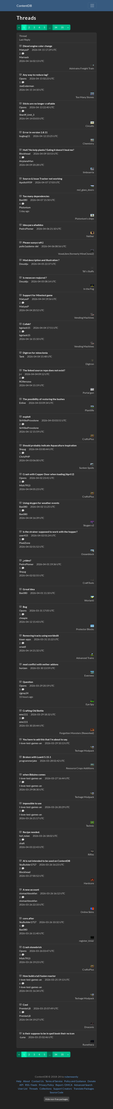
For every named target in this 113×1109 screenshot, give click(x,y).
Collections (46, 1088)
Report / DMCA (63, 1084)
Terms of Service (53, 1081)
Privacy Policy (46, 1084)
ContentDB (24, 5)
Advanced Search (83, 1084)
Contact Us (38, 1081)
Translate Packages (84, 1088)
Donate (92, 1081)
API (21, 1084)
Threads (33, 1088)
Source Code (56, 1092)
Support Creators (62, 1088)
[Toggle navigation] (92, 5)
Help (18, 1081)
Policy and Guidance (75, 1081)
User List (22, 1088)
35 (62, 27)
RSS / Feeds (31, 1084)
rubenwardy (71, 1076)
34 (55, 27)
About (26, 1081)
